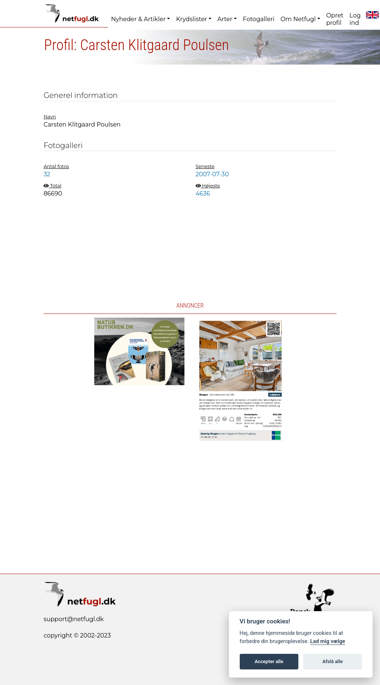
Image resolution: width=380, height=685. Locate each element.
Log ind (355, 19)
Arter (224, 19)
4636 (203, 193)
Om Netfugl (298, 19)
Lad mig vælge (327, 641)
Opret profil (335, 19)
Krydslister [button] (191, 19)
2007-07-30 (212, 174)
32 (46, 174)
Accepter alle (269, 661)
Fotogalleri (258, 19)
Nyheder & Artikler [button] (138, 19)
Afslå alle (332, 661)
